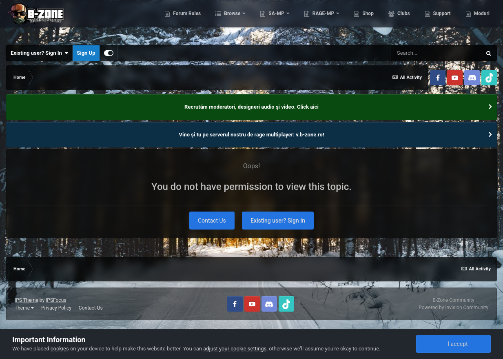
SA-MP (276, 20)
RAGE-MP (323, 20)
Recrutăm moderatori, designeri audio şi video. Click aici (251, 107)
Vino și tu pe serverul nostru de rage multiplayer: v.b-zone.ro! (251, 135)
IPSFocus (56, 300)
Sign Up (86, 53)
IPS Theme (26, 300)
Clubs (403, 20)
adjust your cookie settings (234, 349)
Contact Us (212, 220)
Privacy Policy (56, 308)
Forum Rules (186, 20)
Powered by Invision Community (453, 307)
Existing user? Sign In (39, 53)
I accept (453, 344)
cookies (60, 349)
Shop (367, 20)
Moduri (481, 20)
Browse (232, 20)
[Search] (435, 53)
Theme (24, 308)
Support (441, 20)
